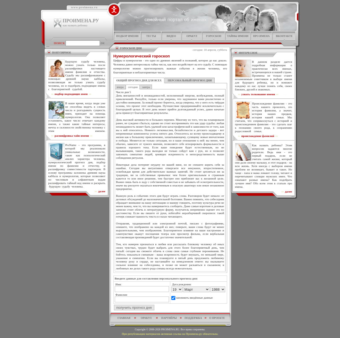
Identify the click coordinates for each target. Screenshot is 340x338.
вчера (120, 87)
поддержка (193, 317)
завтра (146, 87)
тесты (151, 36)
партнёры (169, 317)
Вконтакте (284, 36)
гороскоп (213, 36)
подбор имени (127, 36)
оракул (191, 36)
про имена (261, 36)
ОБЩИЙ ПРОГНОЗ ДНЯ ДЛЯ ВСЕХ (139, 80)
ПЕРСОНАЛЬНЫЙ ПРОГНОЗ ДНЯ (190, 80)
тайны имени (238, 36)
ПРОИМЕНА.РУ (81, 20)
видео (171, 36)
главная (123, 317)
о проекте (217, 317)
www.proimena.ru (84, 7)
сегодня (133, 87)
